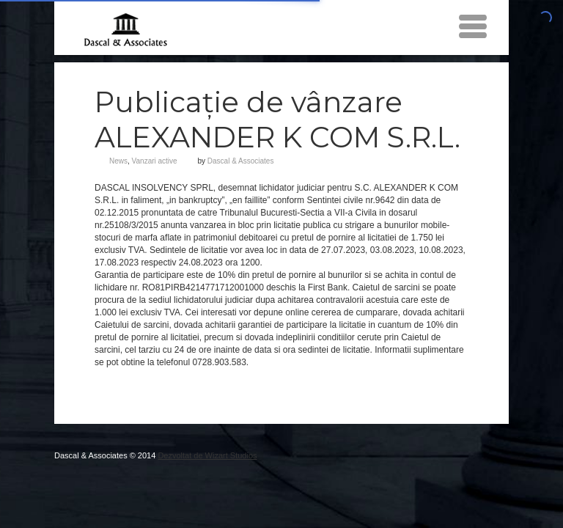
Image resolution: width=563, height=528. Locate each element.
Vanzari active (154, 161)
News (118, 161)
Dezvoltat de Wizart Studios (207, 455)
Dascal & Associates (240, 161)
